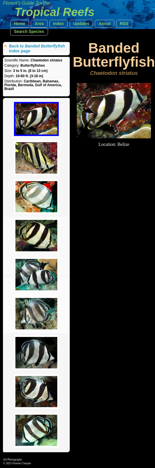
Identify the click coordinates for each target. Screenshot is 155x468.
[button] (19, 24)
